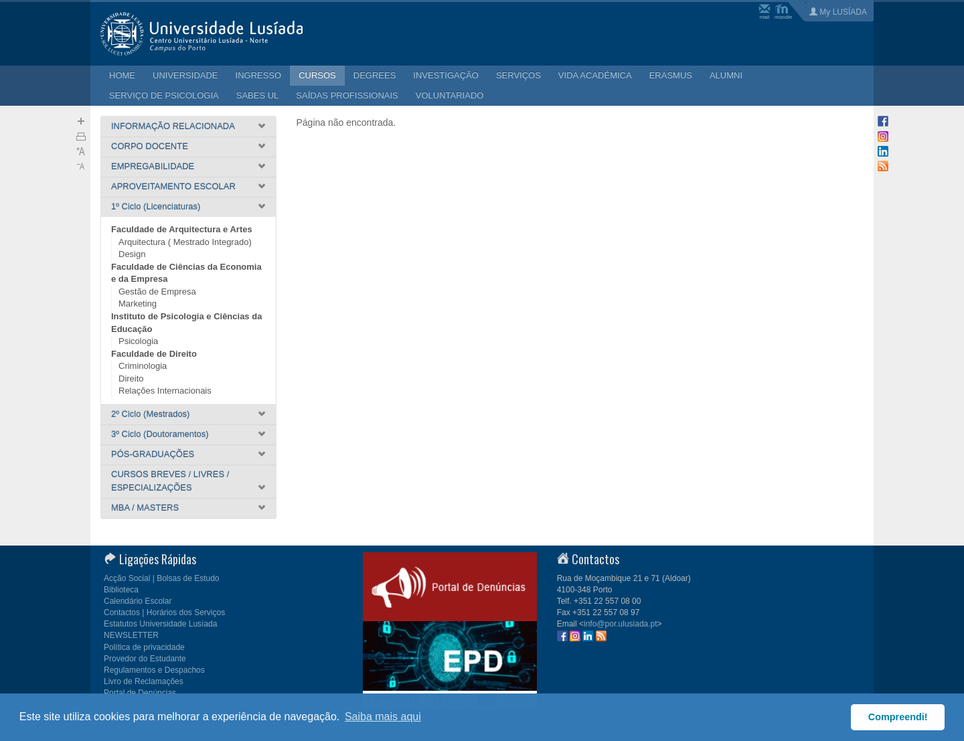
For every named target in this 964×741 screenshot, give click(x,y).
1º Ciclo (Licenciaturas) (155, 206)
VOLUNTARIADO (450, 95)
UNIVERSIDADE (185, 75)
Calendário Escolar (137, 601)
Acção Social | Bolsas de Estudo (162, 578)
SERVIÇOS (518, 75)
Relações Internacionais (165, 391)
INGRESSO (259, 75)
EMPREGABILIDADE (152, 166)
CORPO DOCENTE (149, 146)
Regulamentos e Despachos (154, 670)
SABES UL (257, 95)
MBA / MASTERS (145, 508)
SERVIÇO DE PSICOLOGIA (164, 95)
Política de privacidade (144, 647)
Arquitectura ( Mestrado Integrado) (185, 242)
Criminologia (142, 366)
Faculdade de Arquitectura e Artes (181, 229)
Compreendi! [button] (898, 717)
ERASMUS (670, 75)
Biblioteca (121, 589)
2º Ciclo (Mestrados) (150, 414)
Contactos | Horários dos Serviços (164, 612)
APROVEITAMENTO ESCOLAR (173, 186)
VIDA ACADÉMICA (595, 75)
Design (131, 254)
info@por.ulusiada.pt (620, 624)
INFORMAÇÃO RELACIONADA (173, 126)
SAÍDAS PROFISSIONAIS (347, 95)
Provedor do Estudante (145, 658)
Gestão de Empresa (157, 291)
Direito (131, 379)
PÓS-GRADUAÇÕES (152, 454)
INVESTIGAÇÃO (446, 75)
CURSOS (317, 75)
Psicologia (138, 341)
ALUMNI (726, 75)
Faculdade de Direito (154, 354)
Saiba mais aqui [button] (383, 716)
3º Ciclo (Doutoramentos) (160, 434)
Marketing (137, 304)
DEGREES (374, 75)
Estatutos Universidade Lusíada (160, 624)
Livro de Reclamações (143, 681)
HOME (122, 75)
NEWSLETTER (131, 635)
